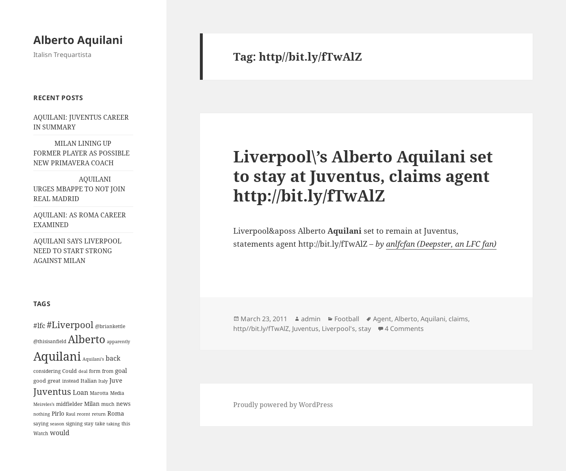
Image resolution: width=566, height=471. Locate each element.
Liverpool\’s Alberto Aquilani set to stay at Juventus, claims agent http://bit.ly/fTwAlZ (363, 175)
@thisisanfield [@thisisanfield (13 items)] (49, 341)
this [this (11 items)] (125, 424)
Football (346, 318)
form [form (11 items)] (94, 371)
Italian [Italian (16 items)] (88, 380)
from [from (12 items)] (107, 371)
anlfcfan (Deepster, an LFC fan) (441, 244)
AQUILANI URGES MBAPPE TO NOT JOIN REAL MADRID (79, 189)
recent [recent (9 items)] (83, 414)
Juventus (305, 328)
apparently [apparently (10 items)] (118, 341)
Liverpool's (338, 328)
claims (458, 318)
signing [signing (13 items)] (74, 423)
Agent (382, 318)
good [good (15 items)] (39, 380)
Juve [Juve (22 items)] (115, 380)
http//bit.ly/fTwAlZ (261, 328)
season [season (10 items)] (57, 424)
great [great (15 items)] (54, 380)
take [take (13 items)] (100, 423)
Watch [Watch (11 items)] (40, 433)
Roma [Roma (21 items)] (115, 413)
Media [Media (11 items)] (117, 393)
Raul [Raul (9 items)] (70, 414)
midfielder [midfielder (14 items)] (69, 403)
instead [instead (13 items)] (70, 380)
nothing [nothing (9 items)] (41, 414)
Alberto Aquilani (78, 39)
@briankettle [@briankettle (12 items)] (110, 326)
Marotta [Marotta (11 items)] (99, 393)
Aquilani (433, 318)
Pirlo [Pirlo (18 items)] (58, 413)
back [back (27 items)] (113, 358)
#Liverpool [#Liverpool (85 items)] (70, 325)
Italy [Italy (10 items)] (103, 381)
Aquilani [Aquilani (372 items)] (57, 356)
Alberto (406, 318)
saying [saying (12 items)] (40, 423)
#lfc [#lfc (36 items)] (39, 325)
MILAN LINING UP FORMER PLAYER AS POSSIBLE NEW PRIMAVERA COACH (81, 153)
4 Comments (404, 328)
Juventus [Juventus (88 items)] (52, 391)
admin (311, 318)
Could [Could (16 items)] (69, 371)
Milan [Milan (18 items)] (92, 403)
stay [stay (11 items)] (88, 424)
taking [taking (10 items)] (113, 424)
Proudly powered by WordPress (283, 404)
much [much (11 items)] (108, 404)
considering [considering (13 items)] (47, 371)
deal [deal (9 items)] (82, 371)
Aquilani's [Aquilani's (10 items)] (93, 359)
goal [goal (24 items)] (121, 370)
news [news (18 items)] (123, 403)
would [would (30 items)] (59, 432)
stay (364, 328)
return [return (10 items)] (99, 414)
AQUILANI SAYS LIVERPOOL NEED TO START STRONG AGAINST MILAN (77, 251)
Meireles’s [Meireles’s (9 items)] (43, 404)
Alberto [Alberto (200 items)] (86, 339)
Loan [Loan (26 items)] (80, 392)
